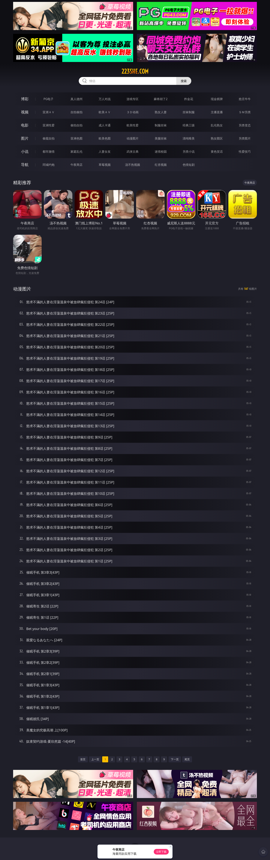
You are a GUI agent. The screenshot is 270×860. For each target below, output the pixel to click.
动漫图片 (133, 138)
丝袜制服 (189, 112)
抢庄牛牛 (245, 99)
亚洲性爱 (49, 125)
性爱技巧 (245, 151)
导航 (24, 164)
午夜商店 (76, 165)
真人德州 (76, 99)
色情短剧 (189, 165)
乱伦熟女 (217, 125)
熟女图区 (217, 138)
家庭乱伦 (76, 151)
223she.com (135, 71)
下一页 (175, 759)
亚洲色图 (76, 138)
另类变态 (245, 125)
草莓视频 (105, 165)
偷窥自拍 (49, 138)
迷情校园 (161, 151)
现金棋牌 (217, 99)
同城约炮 (49, 165)
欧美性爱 (133, 125)
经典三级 (189, 125)
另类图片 (245, 138)
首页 (83, 759)
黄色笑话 (217, 151)
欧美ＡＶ (105, 112)
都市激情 (49, 151)
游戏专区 (133, 99)
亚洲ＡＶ (49, 112)
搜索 (184, 81)
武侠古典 (133, 151)
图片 (24, 138)
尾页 (187, 759)
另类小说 (189, 151)
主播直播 (217, 112)
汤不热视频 (132, 165)
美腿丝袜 (161, 138)
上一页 (95, 759)
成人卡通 (105, 125)
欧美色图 (105, 138)
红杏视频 (161, 165)
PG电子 (48, 99)
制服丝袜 (161, 125)
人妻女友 (105, 151)
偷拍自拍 (76, 125)
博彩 (24, 98)
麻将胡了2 (160, 99)
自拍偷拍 (76, 112)
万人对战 (105, 99)
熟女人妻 (161, 112)
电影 (24, 125)
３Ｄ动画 (133, 112)
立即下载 (161, 851)
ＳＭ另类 (245, 112)
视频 (24, 112)
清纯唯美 (189, 138)
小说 (24, 151)
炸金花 (188, 99)
